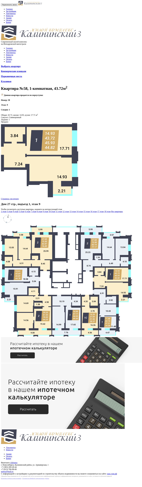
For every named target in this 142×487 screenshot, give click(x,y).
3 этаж (9, 211)
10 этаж (52, 211)
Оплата (9, 20)
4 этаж (15, 211)
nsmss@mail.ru (7, 471)
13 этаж (73, 211)
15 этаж (86, 211)
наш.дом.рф (112, 474)
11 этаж (59, 211)
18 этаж (107, 211)
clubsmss (13, 463)
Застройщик (11, 11)
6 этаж (27, 211)
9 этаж (45, 211)
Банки (8, 22)
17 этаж (100, 211)
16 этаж (93, 211)
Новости (9, 16)
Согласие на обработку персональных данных (35, 478)
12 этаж (66, 211)
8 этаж (39, 211)
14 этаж (79, 211)
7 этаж (33, 211)
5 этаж (21, 211)
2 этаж (3, 211)
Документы (11, 13)
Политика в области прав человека (11, 478)
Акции (9, 18)
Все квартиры (117, 211)
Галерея (9, 9)
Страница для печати (10, 199)
